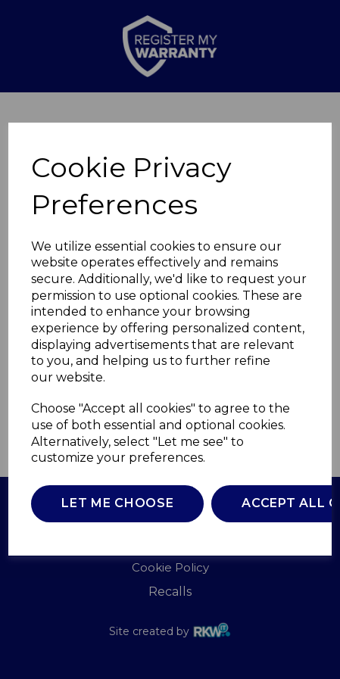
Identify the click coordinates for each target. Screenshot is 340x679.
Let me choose (117, 503)
